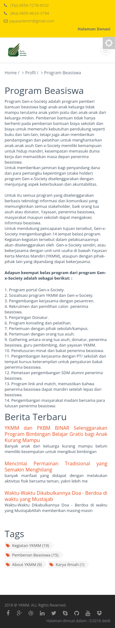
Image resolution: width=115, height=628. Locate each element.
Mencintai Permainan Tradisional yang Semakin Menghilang (56, 466)
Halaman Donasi (94, 29)
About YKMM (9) (24, 564)
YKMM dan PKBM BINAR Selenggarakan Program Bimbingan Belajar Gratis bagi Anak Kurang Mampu (56, 434)
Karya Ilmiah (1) (66, 564)
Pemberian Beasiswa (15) (32, 555)
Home (11, 73)
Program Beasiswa (62, 73)
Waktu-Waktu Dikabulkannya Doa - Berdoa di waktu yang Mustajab (56, 496)
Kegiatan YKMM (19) (27, 545)
